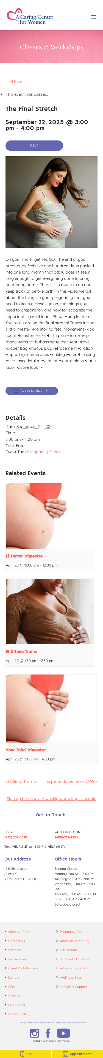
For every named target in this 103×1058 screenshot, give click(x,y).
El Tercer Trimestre (24, 556)
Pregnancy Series (43, 451)
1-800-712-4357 (66, 837)
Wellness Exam (71, 977)
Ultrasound (68, 950)
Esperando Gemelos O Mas (72, 781)
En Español (16, 1005)
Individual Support (73, 987)
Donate (14, 977)
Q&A (11, 987)
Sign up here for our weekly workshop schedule (51, 798)
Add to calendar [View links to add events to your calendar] (32, 390)
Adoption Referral (73, 968)
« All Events (16, 81)
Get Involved (17, 959)
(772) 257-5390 (15, 837)
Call (25, 1054)
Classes (14, 996)
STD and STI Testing (75, 959)
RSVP (34, 145)
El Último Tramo (21, 652)
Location (14, 950)
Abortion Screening (74, 941)
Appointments (77, 1054)
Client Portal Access (23, 968)
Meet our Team (19, 932)
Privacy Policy (18, 1014)
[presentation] (50, 516)
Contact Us (16, 941)
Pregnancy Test (71, 932)
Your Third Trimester (26, 750)
